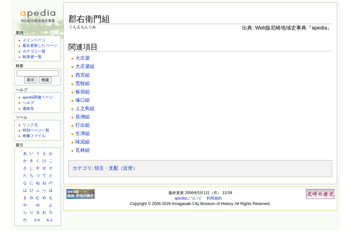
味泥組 (82, 141)
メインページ (34, 40)
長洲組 (82, 116)
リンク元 (30, 125)
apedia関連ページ (37, 97)
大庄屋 (82, 58)
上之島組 (85, 108)
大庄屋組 (85, 66)
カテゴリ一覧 (34, 51)
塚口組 (82, 100)
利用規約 (214, 198)
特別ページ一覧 (35, 130)
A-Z (50, 220)
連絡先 (28, 108)
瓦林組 (82, 150)
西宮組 (82, 75)
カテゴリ (82, 168)
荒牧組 (82, 83)
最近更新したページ (39, 45)
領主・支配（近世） (116, 168)
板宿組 (82, 91)
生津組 (82, 133)
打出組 (82, 125)
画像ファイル (34, 135)
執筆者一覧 (32, 57)
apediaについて (188, 198)
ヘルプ (28, 102)
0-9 (37, 220)
